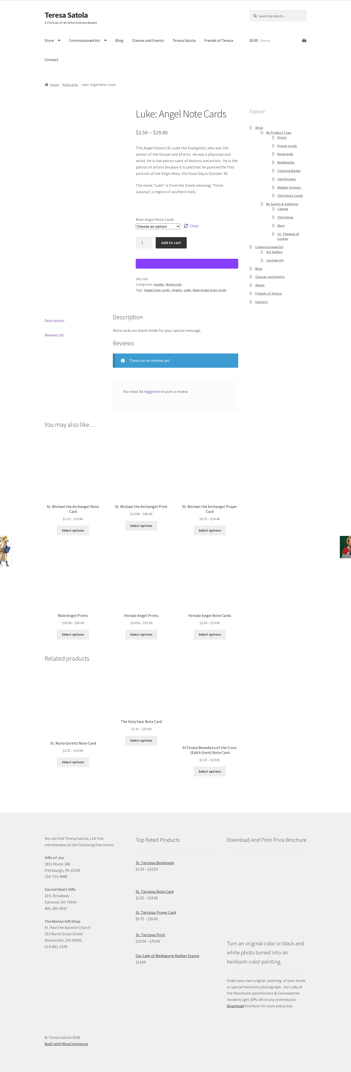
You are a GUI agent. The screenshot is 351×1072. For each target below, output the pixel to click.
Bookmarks (286, 162)
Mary (281, 225)
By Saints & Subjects (282, 204)
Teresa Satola (66, 15)
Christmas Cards (290, 195)
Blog (119, 40)
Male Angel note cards (209, 290)
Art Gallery (274, 252)
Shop (259, 127)
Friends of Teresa (218, 40)
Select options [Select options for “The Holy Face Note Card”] (141, 740)
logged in (152, 391)
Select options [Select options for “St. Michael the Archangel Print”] (141, 525)
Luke (187, 290)
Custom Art (275, 260)
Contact (51, 59)
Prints (282, 137)
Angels (159, 284)
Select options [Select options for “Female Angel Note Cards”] (210, 634)
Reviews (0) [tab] (54, 335)
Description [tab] (54, 320)
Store (49, 40)
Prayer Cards (287, 146)
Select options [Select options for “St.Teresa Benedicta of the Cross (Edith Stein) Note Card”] (210, 771)
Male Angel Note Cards (155, 219)
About (260, 285)
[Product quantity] (144, 242)
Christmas (285, 217)
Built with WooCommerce (66, 1043)
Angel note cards (157, 290)
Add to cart (171, 242)
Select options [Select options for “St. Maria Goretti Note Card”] (73, 762)
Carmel (282, 209)
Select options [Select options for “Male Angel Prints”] (73, 634)
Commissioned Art (84, 40)
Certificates (286, 179)
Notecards (70, 84)
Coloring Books (289, 170)
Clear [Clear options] (194, 225)
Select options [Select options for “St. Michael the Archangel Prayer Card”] (210, 530)
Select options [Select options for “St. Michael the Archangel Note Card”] (73, 530)
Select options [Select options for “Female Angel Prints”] (141, 634)
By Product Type (278, 132)
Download (235, 1005)
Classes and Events (148, 40)
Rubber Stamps (289, 187)
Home (54, 84)
